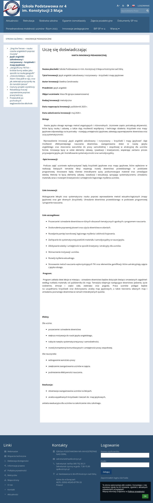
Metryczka (12, 475)
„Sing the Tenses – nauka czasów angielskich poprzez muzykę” (22, 51)
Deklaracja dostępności (18, 460)
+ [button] (118, 5)
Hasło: (103, 461)
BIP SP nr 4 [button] (99, 28)
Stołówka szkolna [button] (48, 20)
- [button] (123, 5)
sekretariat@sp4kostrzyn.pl (68, 458)
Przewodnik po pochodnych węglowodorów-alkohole (21, 101)
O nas (10, 484)
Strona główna (14, 38)
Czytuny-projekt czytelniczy (22, 87)
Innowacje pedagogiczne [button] (75, 28)
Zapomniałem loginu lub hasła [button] (114, 477)
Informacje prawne (16, 465)
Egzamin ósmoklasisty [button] (74, 20)
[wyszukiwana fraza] (134, 10)
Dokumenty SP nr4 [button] (127, 20)
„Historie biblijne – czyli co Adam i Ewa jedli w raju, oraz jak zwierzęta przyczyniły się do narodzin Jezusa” (22, 80)
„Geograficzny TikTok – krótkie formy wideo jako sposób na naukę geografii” (22, 70)
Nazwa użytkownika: (110, 451)
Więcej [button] (115, 28)
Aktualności (13, 494)
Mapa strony (13, 480)
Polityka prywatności (17, 470)
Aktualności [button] (12, 20)
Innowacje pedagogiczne (38, 38)
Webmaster (13, 451)
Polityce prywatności (136, 491)
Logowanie (143, 5)
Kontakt (11, 489)
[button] (133, 5)
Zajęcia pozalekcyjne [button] (102, 20)
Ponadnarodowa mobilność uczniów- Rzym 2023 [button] (31, 28)
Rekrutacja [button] (28, 20)
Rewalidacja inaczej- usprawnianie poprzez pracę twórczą (20, 92)
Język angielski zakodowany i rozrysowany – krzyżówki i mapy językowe (22, 60)
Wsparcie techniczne (17, 456)
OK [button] (145, 496)
